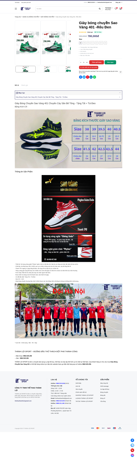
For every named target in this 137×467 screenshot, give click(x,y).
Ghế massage (104, 386)
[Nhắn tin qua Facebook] (132, 440)
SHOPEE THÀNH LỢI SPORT (84, 395)
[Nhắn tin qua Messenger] (132, 455)
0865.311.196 (60, 403)
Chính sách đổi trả (81, 392)
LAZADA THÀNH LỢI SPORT (84, 398)
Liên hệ (78, 386)
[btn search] (99, 9)
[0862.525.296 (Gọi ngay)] (132, 450)
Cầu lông (103, 401)
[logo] (26, 8)
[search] (69, 8)
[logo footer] (29, 381)
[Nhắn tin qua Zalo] (132, 445)
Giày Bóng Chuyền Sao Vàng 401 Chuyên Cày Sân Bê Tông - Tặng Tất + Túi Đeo (42, 97)
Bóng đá (102, 395)
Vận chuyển (79, 389)
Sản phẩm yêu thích (26, 2)
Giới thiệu (78, 383)
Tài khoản (17, 2)
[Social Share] (80, 77)
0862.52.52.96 (91, 2)
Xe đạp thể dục (104, 389)
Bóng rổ (102, 398)
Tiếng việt (117, 2)
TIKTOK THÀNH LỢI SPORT (84, 401)
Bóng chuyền (104, 392)
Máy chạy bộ (104, 383)
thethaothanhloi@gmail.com (104, 2)
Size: (80, 39)
